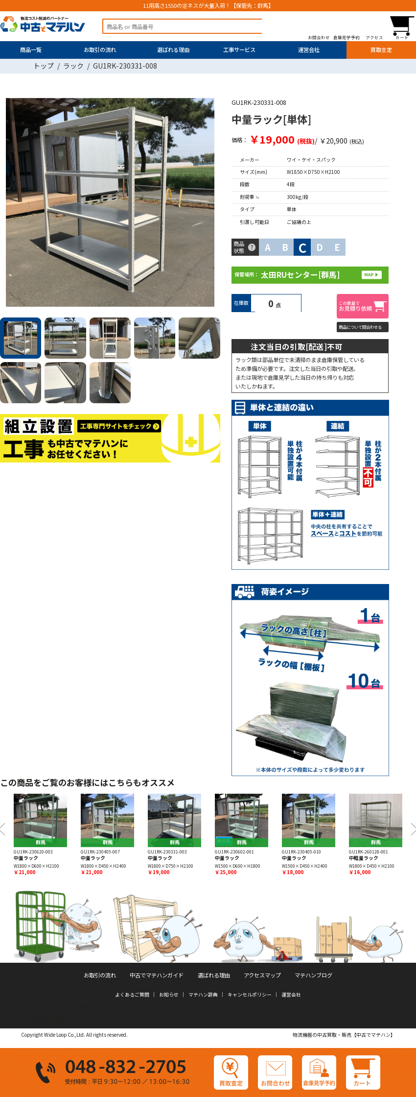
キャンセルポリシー (250, 994)
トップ (43, 66)
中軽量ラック (363, 857)
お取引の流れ (100, 49)
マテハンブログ (313, 975)
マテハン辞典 (203, 994)
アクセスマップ (262, 975)
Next (210, 204)
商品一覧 (31, 49)
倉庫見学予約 (346, 37)
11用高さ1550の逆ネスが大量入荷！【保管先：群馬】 (208, 5)
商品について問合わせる (363, 327)
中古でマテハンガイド (157, 975)
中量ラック (26, 857)
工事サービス (239, 49)
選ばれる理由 (173, 49)
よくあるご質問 (132, 994)
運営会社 (309, 49)
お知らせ (169, 994)
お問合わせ (319, 37)
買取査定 (381, 49)
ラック (73, 66)
